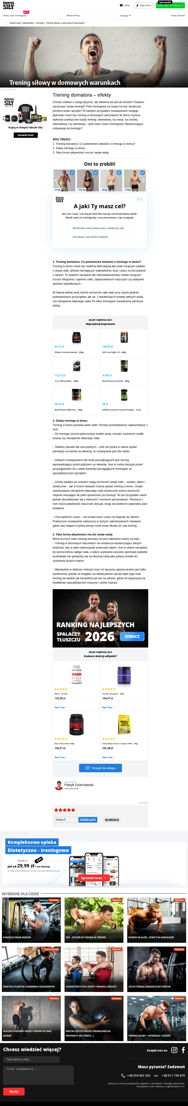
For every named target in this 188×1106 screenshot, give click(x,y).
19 (63, 1083)
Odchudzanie (77, 1046)
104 (160, 1087)
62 (22, 1087)
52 (166, 1083)
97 (132, 1087)
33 (107, 1083)
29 (94, 1083)
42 (135, 1083)
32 (104, 1083)
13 (44, 1083)
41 (132, 1083)
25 (82, 1083)
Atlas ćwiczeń (178, 15)
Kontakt (92, 1074)
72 (54, 1087)
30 (98, 1083)
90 (110, 1087)
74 (60, 1087)
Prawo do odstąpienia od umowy (79, 1094)
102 (151, 1087)
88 (104, 1087)
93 (119, 1087)
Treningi (35, 1041)
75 (63, 1087)
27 (88, 1083)
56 (179, 1083)
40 (129, 1083)
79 (76, 1087)
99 (138, 1087)
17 (57, 1083)
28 (91, 1083)
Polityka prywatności (121, 1074)
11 (38, 1083)
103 (155, 1087)
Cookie (103, 1074)
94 (123, 1087)
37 (119, 1083)
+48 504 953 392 (138, 998)
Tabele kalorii (117, 1050)
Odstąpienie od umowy (114, 1094)
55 (176, 1083)
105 (164, 1087)
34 (110, 1083)
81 (82, 1087)
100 (142, 1087)
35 (113, 1083)
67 (38, 1087)
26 (85, 1083)
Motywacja (115, 1041)
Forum (113, 1060)
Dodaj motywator (118, 1046)
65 (32, 1087)
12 (41, 1083)
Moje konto (76, 1041)
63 (25, 1087)
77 (69, 1087)
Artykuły (125, 16)
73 (57, 1087)
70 (47, 1087)
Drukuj (112, 752)
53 (170, 1083)
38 (123, 1083)
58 (10, 1087)
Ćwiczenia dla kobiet (120, 1032)
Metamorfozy (73, 15)
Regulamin (79, 1074)
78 (72, 1087)
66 (35, 1087)
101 (147, 1087)
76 (66, 1087)
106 (168, 1087)
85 (94, 1087)
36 (116, 1083)
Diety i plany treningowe (43, 1032)
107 (173, 1087)
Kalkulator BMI (117, 1036)
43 (138, 1083)
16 (54, 1083)
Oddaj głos (88, 752)
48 (154, 1083)
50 (160, 1083)
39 (126, 1083)
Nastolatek (75, 1050)
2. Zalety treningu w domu (69, 148)
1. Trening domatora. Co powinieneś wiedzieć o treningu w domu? (94, 143)
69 (44, 1087)
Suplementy (37, 1050)
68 (41, 1087)
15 (51, 1083)
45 (145, 1083)
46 (148, 1083)
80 (79, 1087)
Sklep (34, 1036)
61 (19, 1087)
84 (91, 1087)
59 (13, 1087)
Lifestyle (74, 1055)
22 (72, 1083)
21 (69, 1083)
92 (116, 1087)
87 (101, 1087)
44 (141, 1083)
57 (182, 1083)
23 (76, 1083)
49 (157, 1083)
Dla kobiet (75, 1036)
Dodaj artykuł (62, 1074)
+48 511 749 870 (173, 998)
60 (16, 1087)
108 (177, 1087)
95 (126, 1087)
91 (113, 1087)
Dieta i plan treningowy (15, 15)
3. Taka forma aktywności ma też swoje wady (81, 152)
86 (98, 1087)
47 (151, 1083)
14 (47, 1083)
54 (173, 1083)
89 (107, 1087)
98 (135, 1087)
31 (101, 1083)
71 (51, 1087)
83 (88, 1087)
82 (85, 1087)
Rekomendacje (117, 1055)
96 (129, 1087)
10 (35, 1083)
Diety (34, 1046)
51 (163, 1083)
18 (60, 1083)
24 (79, 1083)
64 (29, 1087)
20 (66, 1083)
